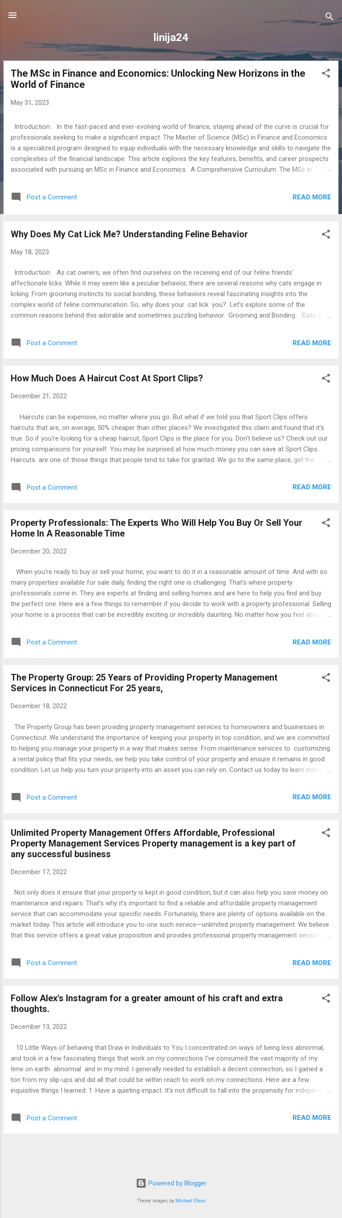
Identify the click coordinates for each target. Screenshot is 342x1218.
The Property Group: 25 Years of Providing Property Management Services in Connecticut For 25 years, (144, 683)
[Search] (329, 18)
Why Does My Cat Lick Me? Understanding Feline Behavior (129, 234)
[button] (326, 75)
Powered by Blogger (171, 1183)
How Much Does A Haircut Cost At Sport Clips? (107, 378)
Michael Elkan (190, 1201)
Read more (312, 197)
